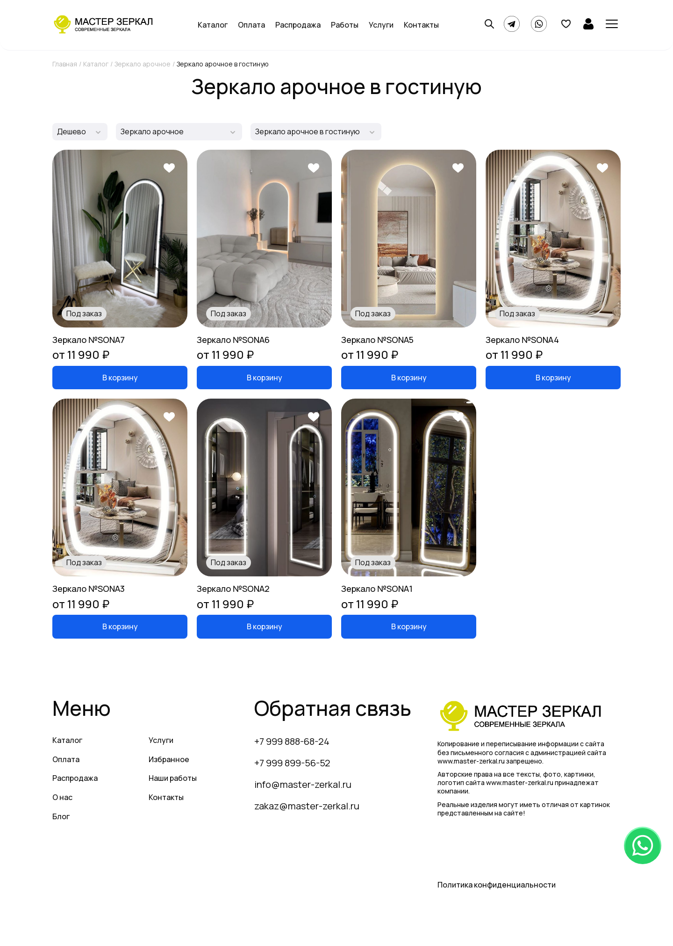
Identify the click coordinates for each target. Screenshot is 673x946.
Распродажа (298, 25)
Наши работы (173, 778)
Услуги (381, 25)
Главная (64, 63)
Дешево (71, 132)
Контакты (421, 25)
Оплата (251, 25)
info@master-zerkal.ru (302, 784)
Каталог (213, 25)
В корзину (120, 377)
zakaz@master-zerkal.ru (306, 806)
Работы (344, 25)
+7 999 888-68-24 (291, 741)
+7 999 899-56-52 (292, 763)
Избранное (169, 759)
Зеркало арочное (143, 63)
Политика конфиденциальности (496, 885)
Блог (61, 816)
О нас (62, 797)
